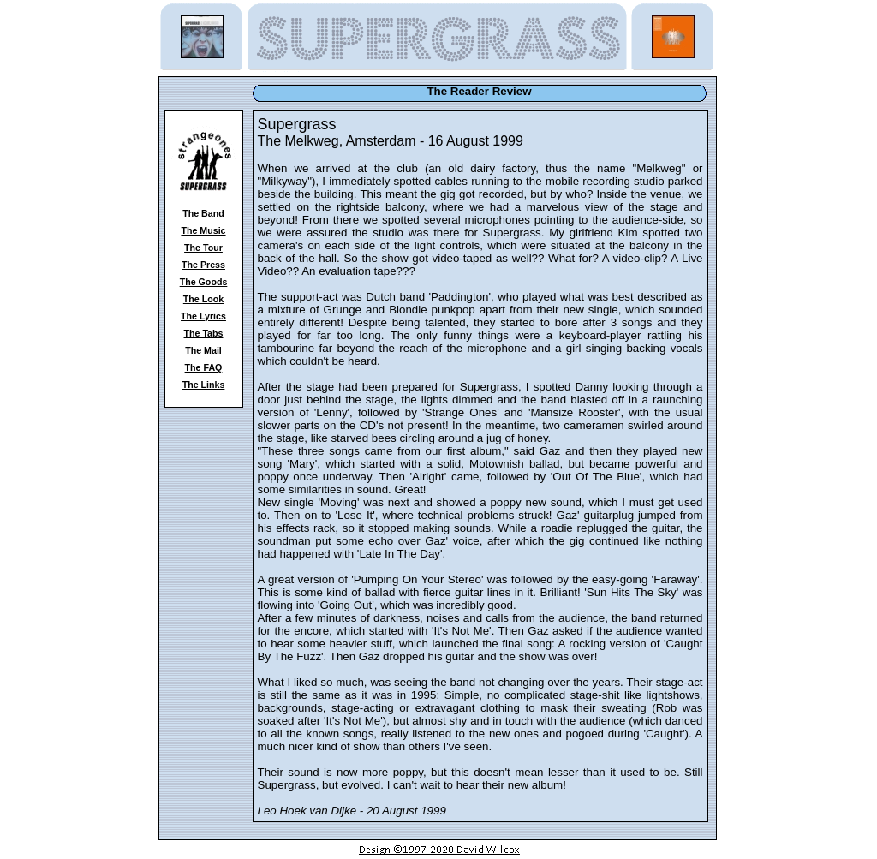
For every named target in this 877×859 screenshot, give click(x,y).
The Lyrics (203, 316)
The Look (203, 299)
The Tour (203, 247)
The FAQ (204, 367)
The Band (203, 213)
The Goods (204, 282)
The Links (203, 384)
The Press (203, 264)
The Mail (203, 350)
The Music (203, 230)
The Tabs (204, 333)
